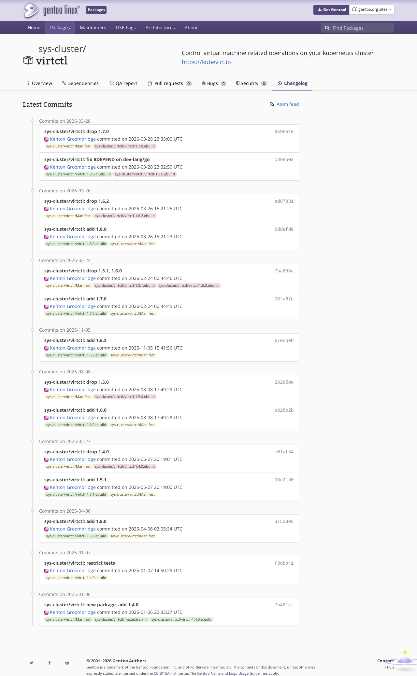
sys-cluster (60, 49)
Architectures (160, 27)
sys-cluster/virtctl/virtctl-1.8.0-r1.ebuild (78, 173)
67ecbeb (284, 336)
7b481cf (284, 596)
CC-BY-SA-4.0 (165, 664)
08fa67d (284, 295)
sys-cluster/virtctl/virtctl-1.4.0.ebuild (125, 460)
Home (34, 27)
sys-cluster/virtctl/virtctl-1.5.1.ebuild (125, 282)
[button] (331, 10)
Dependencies (80, 83)
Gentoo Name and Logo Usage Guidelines (232, 664)
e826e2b (284, 405)
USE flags (126, 27)
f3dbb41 (284, 555)
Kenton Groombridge (73, 138)
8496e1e (284, 131)
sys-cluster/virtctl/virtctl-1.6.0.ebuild (189, 282)
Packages (60, 27)
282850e (284, 377)
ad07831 (284, 200)
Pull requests (170, 83)
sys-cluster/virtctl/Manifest (68, 145)
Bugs (214, 83)
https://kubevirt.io (206, 62)
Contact (385, 652)
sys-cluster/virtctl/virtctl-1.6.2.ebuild (125, 214)
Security (251, 83)
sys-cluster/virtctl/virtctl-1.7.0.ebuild (125, 145)
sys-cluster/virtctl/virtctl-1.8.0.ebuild (145, 173)
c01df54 (284, 446)
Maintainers (93, 27)
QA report (122, 83)
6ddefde (284, 227)
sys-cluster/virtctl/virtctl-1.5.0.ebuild (125, 391)
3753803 (284, 514)
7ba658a (284, 268)
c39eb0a (284, 159)
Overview (40, 83)
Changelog (292, 83)
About (191, 27)
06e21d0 (284, 473)
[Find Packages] (363, 28)
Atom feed (284, 104)
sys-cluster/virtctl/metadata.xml (121, 610)
